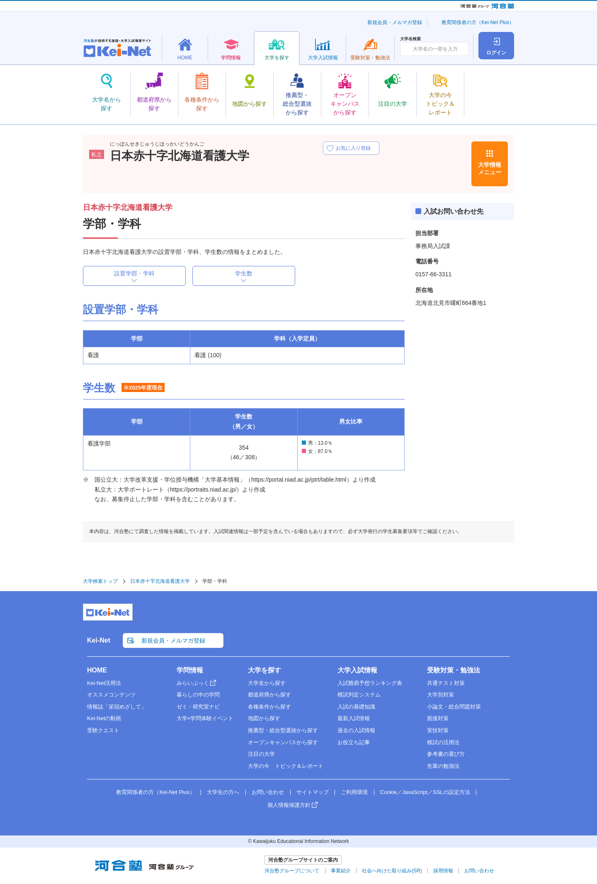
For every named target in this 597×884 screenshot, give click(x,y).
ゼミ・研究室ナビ (198, 707)
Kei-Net (98, 640)
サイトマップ (312, 792)
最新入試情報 (353, 718)
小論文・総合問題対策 (454, 707)
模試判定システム (359, 695)
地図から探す (264, 718)
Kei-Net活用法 (104, 683)
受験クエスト (103, 730)
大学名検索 (410, 39)
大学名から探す (267, 683)
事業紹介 (341, 871)
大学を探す (264, 670)
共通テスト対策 (446, 683)
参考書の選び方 (446, 754)
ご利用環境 (354, 792)
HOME (97, 670)
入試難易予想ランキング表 (369, 683)
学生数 (243, 273)
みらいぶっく (193, 683)
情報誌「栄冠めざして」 (116, 707)
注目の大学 (261, 754)
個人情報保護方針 (289, 805)
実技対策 (438, 730)
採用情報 (443, 871)
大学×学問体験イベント (205, 718)
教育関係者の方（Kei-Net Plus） (478, 22)
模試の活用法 (443, 742)
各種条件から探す (269, 707)
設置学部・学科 (134, 273)
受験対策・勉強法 (453, 670)
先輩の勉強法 (443, 766)
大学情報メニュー (489, 168)
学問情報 (190, 670)
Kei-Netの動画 (104, 718)
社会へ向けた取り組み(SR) (392, 871)
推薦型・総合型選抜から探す (283, 730)
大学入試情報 (357, 670)
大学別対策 (440, 695)
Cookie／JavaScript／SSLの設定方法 (425, 792)
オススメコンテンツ (111, 695)
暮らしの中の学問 (198, 695)
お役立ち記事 (353, 742)
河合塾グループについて (292, 871)
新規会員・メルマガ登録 (394, 22)
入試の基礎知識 (356, 707)
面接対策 (438, 718)
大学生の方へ (223, 792)
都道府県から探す (269, 695)
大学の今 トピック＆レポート (285, 766)
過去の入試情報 (356, 730)
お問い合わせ (268, 792)
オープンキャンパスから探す (283, 742)
